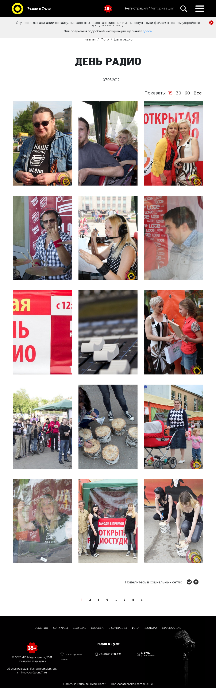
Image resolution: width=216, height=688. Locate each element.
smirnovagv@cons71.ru (32, 672)
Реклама (150, 628)
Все (197, 93)
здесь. (147, 31)
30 (178, 93)
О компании (118, 628)
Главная (90, 39)
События (41, 628)
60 (187, 93)
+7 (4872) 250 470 (110, 654)
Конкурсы (60, 628)
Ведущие (79, 628)
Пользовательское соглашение (132, 683)
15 (170, 93)
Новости (97, 628)
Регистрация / (137, 8)
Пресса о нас (171, 628)
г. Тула (148, 654)
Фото (105, 39)
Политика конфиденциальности (84, 683)
